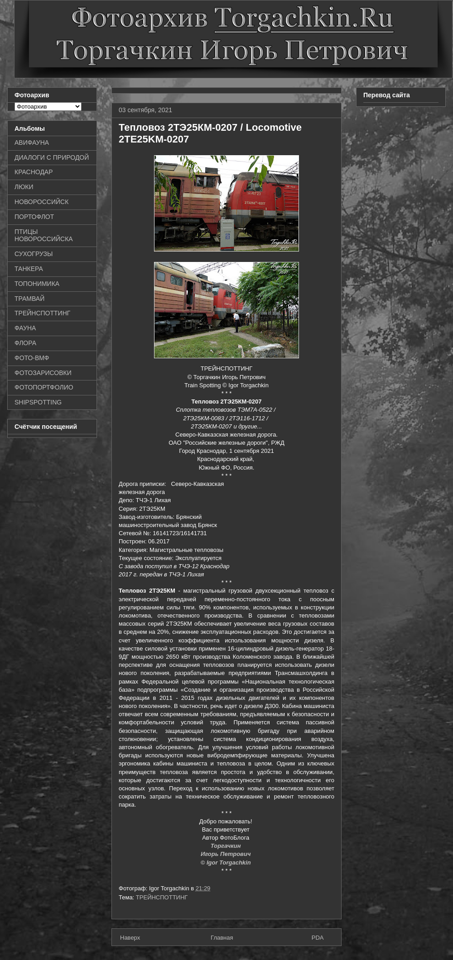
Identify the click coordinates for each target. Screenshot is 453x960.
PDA (318, 937)
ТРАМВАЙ (29, 298)
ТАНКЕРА (28, 268)
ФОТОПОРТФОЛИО (43, 387)
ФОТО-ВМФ (31, 357)
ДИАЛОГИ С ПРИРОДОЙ (51, 157)
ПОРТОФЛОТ (34, 216)
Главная (222, 937)
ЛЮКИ (24, 186)
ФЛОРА (25, 343)
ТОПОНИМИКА (36, 283)
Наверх (130, 937)
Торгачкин (226, 845)
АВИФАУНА (31, 142)
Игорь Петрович (226, 854)
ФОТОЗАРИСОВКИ (43, 372)
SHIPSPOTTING (38, 402)
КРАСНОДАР (33, 172)
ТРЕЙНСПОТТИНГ (162, 897)
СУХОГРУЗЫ (33, 253)
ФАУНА (25, 328)
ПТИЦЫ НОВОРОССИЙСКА (43, 235)
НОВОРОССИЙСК (41, 201)
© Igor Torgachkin (227, 862)
